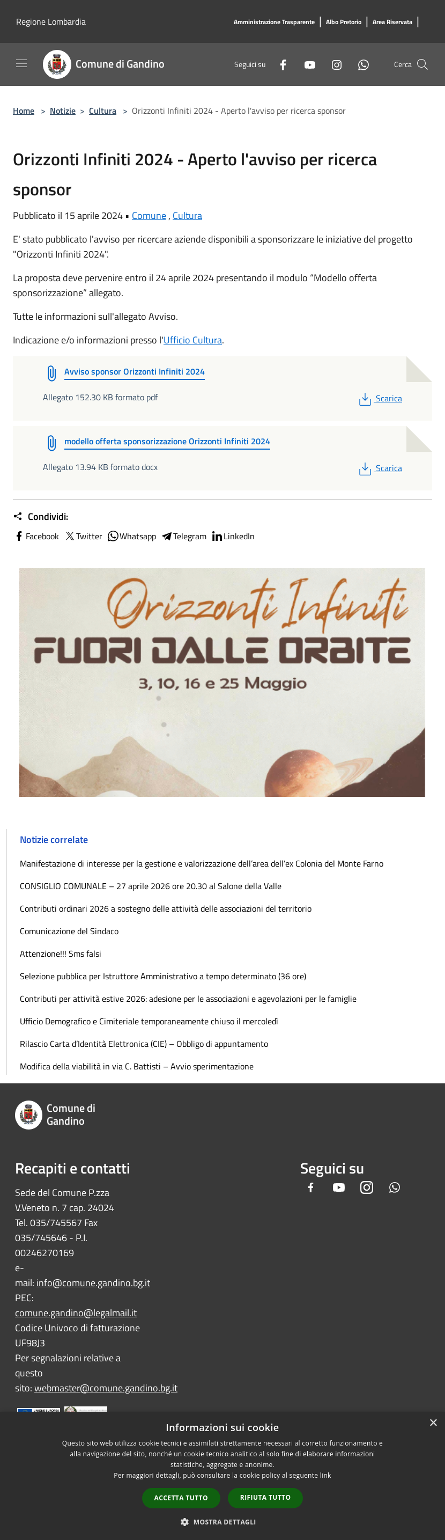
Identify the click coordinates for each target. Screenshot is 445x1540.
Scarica (379, 398)
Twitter (82, 536)
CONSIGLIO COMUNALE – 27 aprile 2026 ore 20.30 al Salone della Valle (150, 885)
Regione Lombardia (51, 21)
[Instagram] (332, 64)
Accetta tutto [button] (181, 1497)
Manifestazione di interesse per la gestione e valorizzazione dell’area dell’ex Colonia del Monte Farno (201, 863)
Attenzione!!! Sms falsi (60, 953)
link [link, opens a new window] (325, 1475)
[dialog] (222, 1476)
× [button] (433, 1423)
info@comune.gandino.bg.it (93, 1282)
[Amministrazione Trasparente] (274, 22)
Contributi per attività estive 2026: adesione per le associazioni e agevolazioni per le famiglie (188, 998)
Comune (149, 215)
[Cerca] (422, 64)
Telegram (183, 536)
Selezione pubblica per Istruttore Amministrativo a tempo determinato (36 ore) (163, 976)
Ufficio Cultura (193, 340)
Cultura (102, 110)
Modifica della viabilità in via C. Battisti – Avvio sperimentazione (137, 1066)
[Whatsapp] (359, 64)
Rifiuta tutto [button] (265, 1497)
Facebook (36, 536)
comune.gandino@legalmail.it (76, 1313)
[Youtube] (305, 64)
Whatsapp (131, 536)
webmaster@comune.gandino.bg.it (105, 1388)
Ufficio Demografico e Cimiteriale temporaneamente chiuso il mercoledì (149, 1021)
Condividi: (40, 516)
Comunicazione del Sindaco (69, 931)
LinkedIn (233, 536)
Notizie (63, 110)
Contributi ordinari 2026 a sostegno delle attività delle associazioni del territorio (166, 908)
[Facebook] (279, 64)
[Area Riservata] (392, 22)
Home (23, 110)
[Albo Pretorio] (343, 22)
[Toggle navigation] (21, 63)
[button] (222, 1521)
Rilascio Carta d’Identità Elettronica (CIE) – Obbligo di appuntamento (144, 1043)
